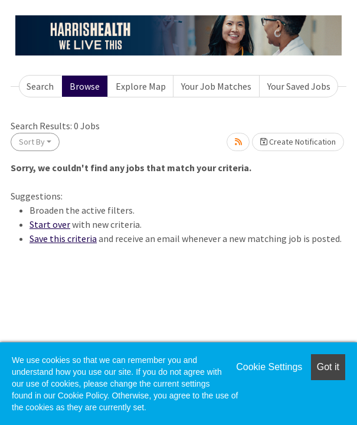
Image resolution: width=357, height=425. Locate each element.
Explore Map (141, 86)
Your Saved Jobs (298, 86)
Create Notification (298, 141)
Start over (50, 224)
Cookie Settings (269, 367)
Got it (328, 367)
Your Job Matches (216, 86)
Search (40, 86)
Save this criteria (63, 238)
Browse (85, 86)
